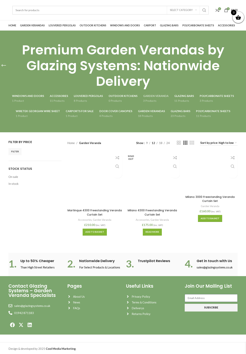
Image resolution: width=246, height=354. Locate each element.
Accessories (83, 218)
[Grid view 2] (179, 142)
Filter (15, 151)
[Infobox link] (35, 262)
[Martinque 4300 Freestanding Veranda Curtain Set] (94, 179)
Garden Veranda (102, 218)
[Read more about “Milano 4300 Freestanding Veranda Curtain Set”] (152, 230)
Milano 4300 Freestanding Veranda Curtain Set (152, 211)
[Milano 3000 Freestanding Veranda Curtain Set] (210, 172)
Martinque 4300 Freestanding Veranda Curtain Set (94, 211)
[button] (94, 230)
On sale (13, 176)
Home (71, 143)
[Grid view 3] (185, 142)
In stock (13, 183)
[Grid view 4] (192, 142)
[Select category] (183, 10)
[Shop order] (219, 143)
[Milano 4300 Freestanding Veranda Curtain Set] (152, 179)
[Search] (110, 10)
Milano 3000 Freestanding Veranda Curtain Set (210, 198)
